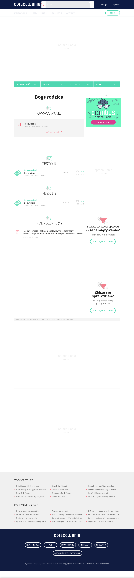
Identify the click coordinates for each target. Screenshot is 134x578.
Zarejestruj (115, 5)
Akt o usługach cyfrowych (68, 555)
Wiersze (59, 320)
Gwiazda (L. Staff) (59, 497)
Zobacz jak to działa (103, 243)
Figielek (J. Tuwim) (23, 494)
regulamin (103, 547)
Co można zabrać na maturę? (27, 515)
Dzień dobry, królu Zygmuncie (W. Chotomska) (32, 490)
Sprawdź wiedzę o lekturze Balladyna (67, 519)
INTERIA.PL (77, 566)
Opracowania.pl (20, 320)
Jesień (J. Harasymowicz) (98, 494)
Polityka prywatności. (39, 566)
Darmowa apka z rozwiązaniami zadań (67, 522)
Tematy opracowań (60, 512)
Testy (34, 12)
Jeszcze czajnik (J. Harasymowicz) (101, 497)
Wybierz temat (33, 320)
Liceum (42, 320)
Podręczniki (56, 12)
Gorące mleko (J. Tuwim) (61, 494)
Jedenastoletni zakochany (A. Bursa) (102, 490)
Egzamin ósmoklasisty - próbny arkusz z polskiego (32, 522)
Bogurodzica (31, 125)
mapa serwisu (65, 547)
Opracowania (20, 12)
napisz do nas (31, 547)
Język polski (51, 320)
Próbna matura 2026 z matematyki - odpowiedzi (104, 515)
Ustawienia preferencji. (55, 566)
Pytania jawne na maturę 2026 (28, 512)
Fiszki (44, 12)
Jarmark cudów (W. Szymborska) (101, 487)
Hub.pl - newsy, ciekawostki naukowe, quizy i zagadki (68, 515)
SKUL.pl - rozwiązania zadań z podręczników (104, 512)
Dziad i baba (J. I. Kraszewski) (27, 487)
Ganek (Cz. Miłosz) (59, 487)
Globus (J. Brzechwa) (60, 490)
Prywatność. (26, 566)
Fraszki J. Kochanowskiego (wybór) (30, 497)
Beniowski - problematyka (26, 519)
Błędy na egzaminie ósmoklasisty (101, 522)
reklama (85, 547)
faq (48, 547)
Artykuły (70, 12)
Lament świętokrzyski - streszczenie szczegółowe (104, 519)
